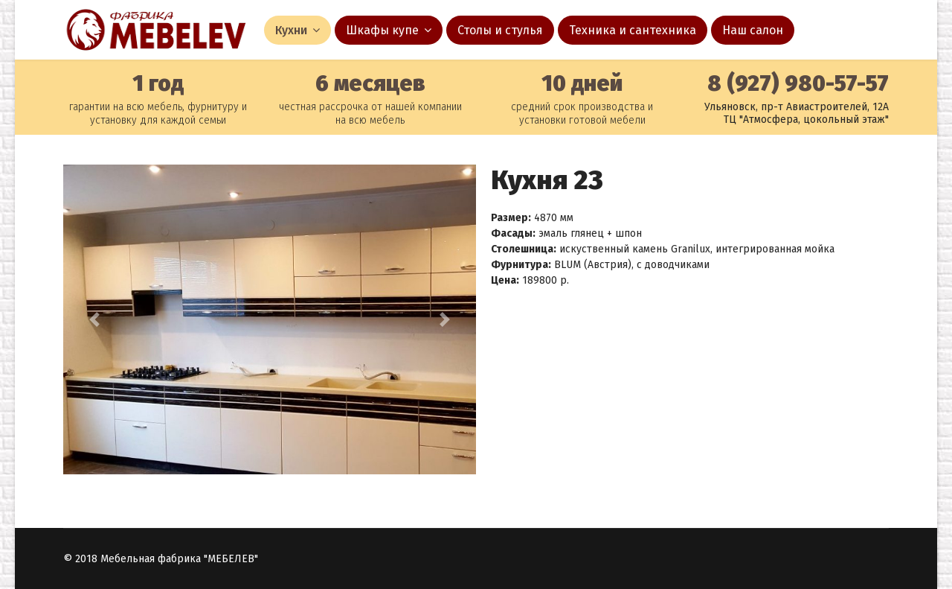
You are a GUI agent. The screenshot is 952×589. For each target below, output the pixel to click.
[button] (94, 319)
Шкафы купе (382, 30)
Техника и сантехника (632, 30)
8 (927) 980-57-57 (798, 83)
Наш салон (752, 30)
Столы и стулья (500, 30)
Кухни (291, 30)
